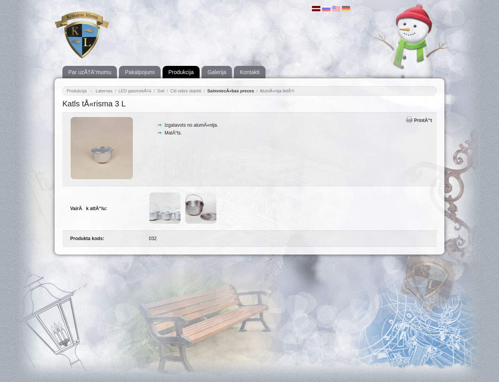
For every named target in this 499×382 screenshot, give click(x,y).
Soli (160, 90)
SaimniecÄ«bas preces (230, 90)
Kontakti (250, 72)
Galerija (216, 72)
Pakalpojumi (139, 72)
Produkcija (181, 72)
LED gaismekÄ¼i (135, 90)
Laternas (104, 90)
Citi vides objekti (185, 90)
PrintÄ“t (423, 120)
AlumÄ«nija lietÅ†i (277, 90)
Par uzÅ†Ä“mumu (89, 72)
